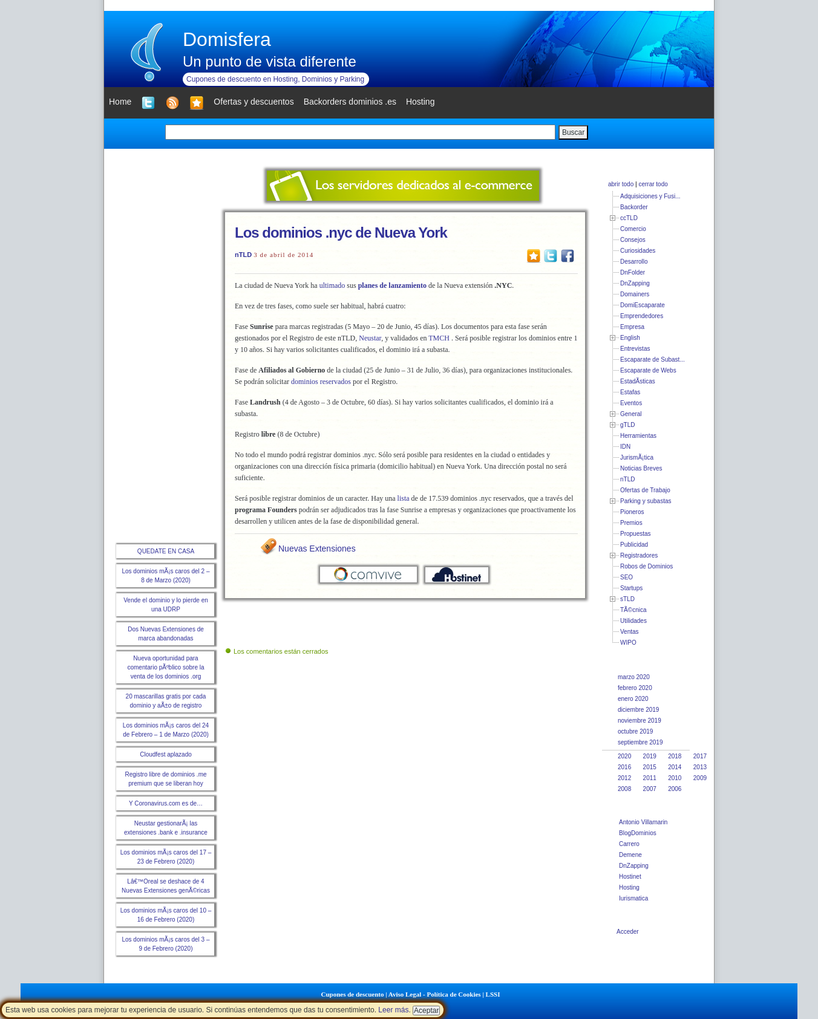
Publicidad (634, 544)
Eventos (631, 403)
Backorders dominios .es (350, 101)
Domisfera (227, 39)
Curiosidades (637, 250)
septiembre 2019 (640, 742)
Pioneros (632, 512)
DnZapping (635, 283)
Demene (630, 854)
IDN (625, 446)
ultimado (332, 285)
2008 (624, 789)
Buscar (573, 132)
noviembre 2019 (639, 720)
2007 (649, 789)
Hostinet (630, 876)
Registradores (639, 555)
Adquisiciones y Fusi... (650, 196)
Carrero (629, 844)
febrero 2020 (635, 688)
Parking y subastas (646, 501)
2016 (624, 767)
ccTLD (629, 218)
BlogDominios (637, 833)
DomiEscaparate (642, 305)
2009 (700, 778)
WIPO (628, 642)
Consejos (633, 239)
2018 (674, 756)
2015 (649, 767)
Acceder (628, 931)
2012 (624, 778)
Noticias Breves (641, 468)
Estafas (630, 392)
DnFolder (632, 272)
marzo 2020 (634, 677)
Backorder (634, 207)
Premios (631, 522)
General (631, 414)
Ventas (629, 631)
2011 (649, 778)
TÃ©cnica (633, 610)
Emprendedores (641, 316)
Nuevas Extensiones (317, 548)
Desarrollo (634, 261)
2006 (674, 789)
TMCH (439, 338)
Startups (631, 588)
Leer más (393, 1010)
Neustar (370, 338)
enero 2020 (633, 698)
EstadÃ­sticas (637, 381)
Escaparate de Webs (648, 370)
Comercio (633, 229)
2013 (700, 767)
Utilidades (633, 620)
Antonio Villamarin (643, 822)
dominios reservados (321, 381)
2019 (649, 756)
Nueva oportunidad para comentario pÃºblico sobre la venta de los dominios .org (165, 667)
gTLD (627, 425)
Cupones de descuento (352, 994)
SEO (626, 577)
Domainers (634, 294)
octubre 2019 (635, 731)
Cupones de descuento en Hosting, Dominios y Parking (275, 79)
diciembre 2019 (638, 709)
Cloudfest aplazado (166, 754)
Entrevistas (635, 348)
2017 (700, 756)
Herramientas (638, 435)
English (630, 337)
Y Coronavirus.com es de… (166, 803)
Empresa (632, 327)
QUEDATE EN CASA (165, 551)
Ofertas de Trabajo (645, 490)
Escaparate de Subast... (652, 359)
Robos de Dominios (646, 566)
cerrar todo (652, 184)
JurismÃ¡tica (636, 457)
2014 (674, 767)
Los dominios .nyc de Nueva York (341, 232)
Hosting (629, 887)
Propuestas (635, 533)
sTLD (627, 599)
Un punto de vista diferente (269, 61)
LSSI (493, 994)
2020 (624, 756)
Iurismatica (633, 898)
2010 (674, 778)
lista (404, 498)
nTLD (243, 254)
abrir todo (620, 184)
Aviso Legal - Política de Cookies (434, 994)
